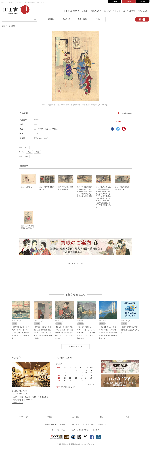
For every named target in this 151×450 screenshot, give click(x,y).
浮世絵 (51, 19)
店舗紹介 (85, 11)
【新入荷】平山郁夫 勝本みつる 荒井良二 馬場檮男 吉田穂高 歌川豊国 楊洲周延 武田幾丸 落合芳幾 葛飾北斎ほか (108, 333)
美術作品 (66, 19)
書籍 (101, 417)
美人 (29, 152)
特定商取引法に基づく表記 (80, 430)
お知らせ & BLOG (76, 295)
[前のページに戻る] (9, 26)
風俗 (37, 152)
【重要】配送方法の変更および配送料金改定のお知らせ (130, 330)
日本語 (129, 1)
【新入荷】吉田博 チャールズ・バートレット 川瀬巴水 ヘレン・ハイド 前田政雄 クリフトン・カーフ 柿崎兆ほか (86, 333)
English (143, 1)
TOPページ (23, 417)
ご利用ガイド (109, 11)
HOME (115, 1)
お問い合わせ (143, 11)
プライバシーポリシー (59, 430)
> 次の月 (91, 385)
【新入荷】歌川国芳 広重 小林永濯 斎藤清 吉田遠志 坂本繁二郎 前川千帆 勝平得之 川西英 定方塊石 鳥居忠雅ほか (64, 333)
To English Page (125, 113)
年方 (36, 124)
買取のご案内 (96, 11)
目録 (118, 11)
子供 (26, 156)
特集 (98, 19)
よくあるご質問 (129, 11)
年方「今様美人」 (27, 187)
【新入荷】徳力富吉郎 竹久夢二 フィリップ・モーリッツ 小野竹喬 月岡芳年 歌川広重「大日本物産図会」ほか (20, 333)
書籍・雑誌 (82, 19)
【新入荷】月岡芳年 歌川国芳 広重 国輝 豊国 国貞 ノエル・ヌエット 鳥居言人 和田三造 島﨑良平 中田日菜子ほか (43, 333)
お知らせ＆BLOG (72, 11)
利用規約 (96, 430)
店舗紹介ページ (17, 403)
